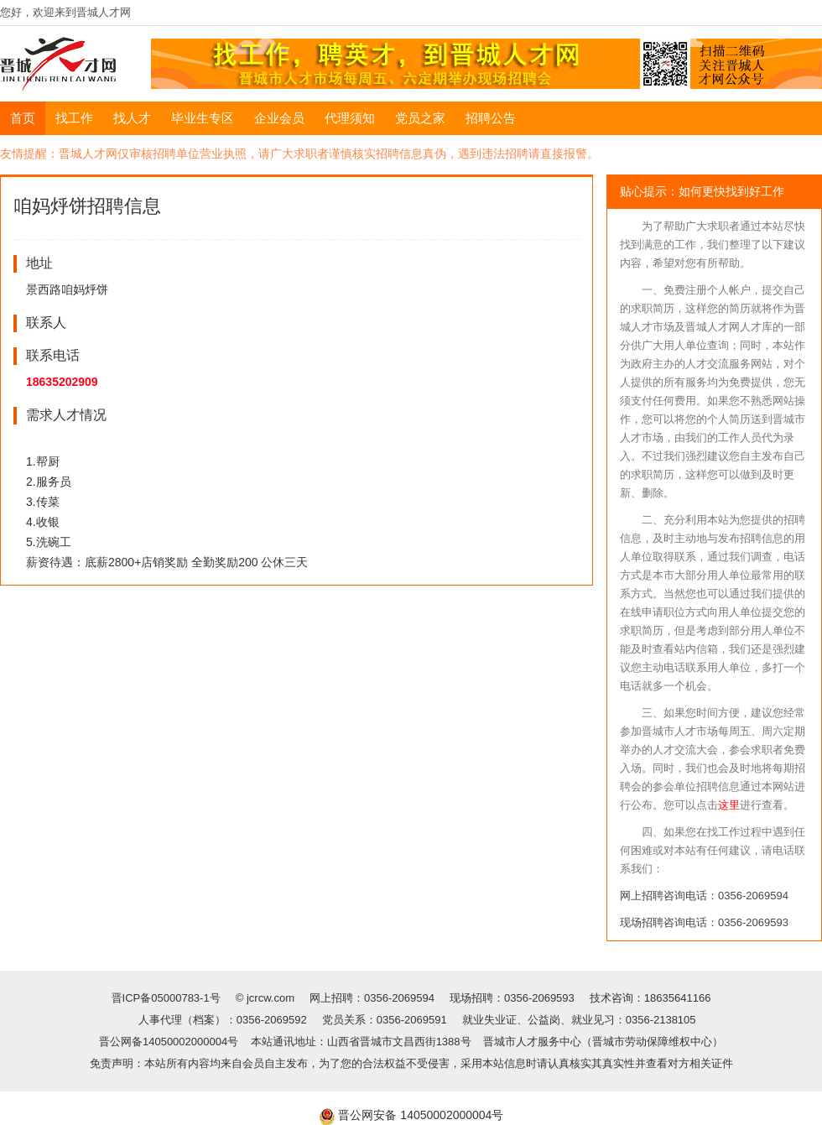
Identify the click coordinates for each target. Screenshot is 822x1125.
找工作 (74, 118)
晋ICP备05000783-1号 (168, 998)
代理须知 (350, 118)
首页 (22, 118)
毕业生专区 (202, 118)
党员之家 (420, 118)
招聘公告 (491, 118)
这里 (729, 805)
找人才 (132, 118)
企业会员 (279, 118)
